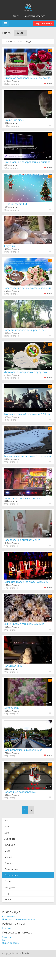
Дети (7, 832)
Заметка (6, 937)
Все (6, 820)
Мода (7, 850)
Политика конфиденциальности (18, 919)
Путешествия (11, 869)
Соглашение (8, 916)
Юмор (7, 899)
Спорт (7, 893)
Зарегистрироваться (34, 15)
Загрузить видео (43, 23)
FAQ (4, 940)
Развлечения (11, 875)
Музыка (8, 857)
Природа (8, 863)
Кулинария (9, 844)
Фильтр (20, 32)
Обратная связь (10, 942)
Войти (16, 15)
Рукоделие (9, 887)
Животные (9, 838)
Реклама (6, 928)
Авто (7, 826)
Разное (8, 881)
